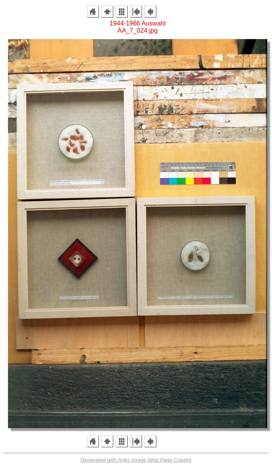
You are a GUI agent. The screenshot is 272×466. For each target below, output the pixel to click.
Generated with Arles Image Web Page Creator (136, 460)
